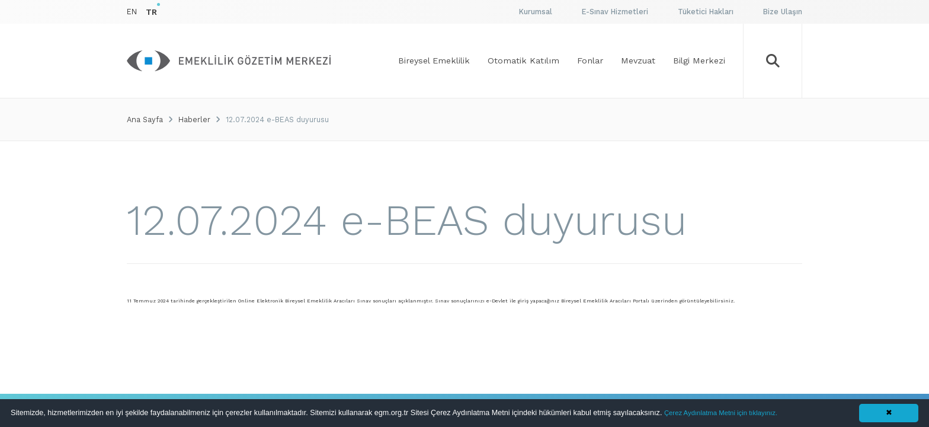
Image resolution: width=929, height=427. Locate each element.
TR (151, 12)
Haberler (194, 119)
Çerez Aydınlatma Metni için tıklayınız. (720, 412)
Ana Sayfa (145, 119)
